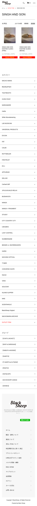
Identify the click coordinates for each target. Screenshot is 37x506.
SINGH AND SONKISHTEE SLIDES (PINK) (7, 48)
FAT (3, 141)
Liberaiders (5, 227)
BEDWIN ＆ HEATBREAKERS (11, 245)
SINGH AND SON (21, 8)
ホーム (3, 8)
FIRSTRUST (6, 160)
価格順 (26, 23)
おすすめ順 (18, 23)
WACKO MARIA (7, 81)
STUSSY (4, 214)
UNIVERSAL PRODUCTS (10, 129)
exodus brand (6, 99)
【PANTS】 (5, 368)
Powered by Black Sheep (18, 503)
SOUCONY (5, 287)
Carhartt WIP (6, 184)
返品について (10, 439)
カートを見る (10, 485)
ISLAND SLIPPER (7, 292)
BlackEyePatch (6, 87)
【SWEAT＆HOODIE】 (9, 350)
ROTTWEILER (6, 154)
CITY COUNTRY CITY (9, 220)
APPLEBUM (5, 172)
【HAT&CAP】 (6, 374)
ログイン (8, 481)
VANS (4, 281)
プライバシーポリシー (13, 453)
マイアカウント (11, 471)
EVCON (4, 135)
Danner (4, 275)
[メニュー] (34, 3)
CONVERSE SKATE (8, 269)
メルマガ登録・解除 (12, 462)
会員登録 (8, 476)
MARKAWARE (6, 105)
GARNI (4, 251)
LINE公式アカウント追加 (13, 458)
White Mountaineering (8, 117)
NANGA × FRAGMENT (9, 208)
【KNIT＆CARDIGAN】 (9, 344)
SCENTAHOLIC (7, 304)
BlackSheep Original (8, 310)
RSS (7, 467)
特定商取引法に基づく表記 (14, 448)
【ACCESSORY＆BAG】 (10, 380)
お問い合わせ (10, 490)
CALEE (4, 148)
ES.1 (3, 166)
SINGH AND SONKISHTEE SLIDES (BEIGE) (25, 48)
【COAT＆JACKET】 (8, 338)
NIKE (3, 298)
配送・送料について (12, 435)
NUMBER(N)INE (7, 239)
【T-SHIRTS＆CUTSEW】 (10, 362)
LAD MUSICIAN (7, 123)
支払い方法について (12, 444)
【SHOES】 (6, 386)
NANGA (4, 202)
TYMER (4, 263)
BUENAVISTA (6, 196)
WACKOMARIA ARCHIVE (10, 316)
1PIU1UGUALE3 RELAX (9, 190)
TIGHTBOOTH (6, 93)
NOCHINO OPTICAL (8, 257)
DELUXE (4, 178)
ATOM (12, 467)
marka (4, 111)
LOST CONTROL (7, 233)
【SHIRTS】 (6, 356)
